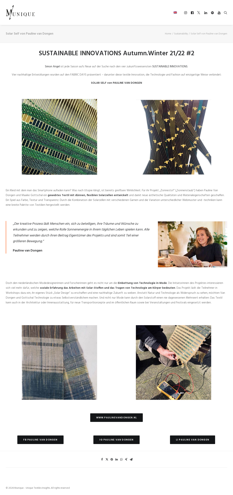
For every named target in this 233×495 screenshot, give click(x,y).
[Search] (224, 12)
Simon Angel (52, 66)
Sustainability (181, 34)
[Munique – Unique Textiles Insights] (20, 12)
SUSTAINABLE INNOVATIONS (170, 66)
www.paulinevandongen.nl (116, 417)
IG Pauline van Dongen (116, 439)
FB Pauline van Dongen (40, 439)
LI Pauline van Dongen (192, 439)
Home (168, 34)
